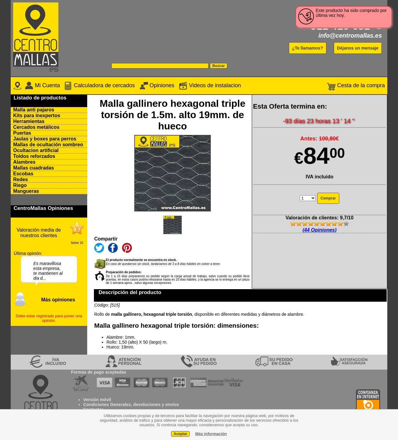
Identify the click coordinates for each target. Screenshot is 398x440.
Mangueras (26, 191)
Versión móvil (97, 399)
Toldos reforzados (34, 156)
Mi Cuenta (42, 85)
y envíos (170, 404)
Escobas (23, 173)
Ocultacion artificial (35, 150)
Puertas (22, 133)
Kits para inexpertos (36, 115)
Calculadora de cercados (99, 85)
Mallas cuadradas (33, 167)
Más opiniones (58, 299)
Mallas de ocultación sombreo (48, 144)
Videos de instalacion (209, 85)
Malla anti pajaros (33, 109)
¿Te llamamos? (307, 48)
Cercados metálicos (36, 127)
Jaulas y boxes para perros (44, 138)
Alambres (24, 162)
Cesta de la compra (356, 85)
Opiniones (157, 85)
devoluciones (146, 404)
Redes (20, 179)
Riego (20, 185)
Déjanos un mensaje (357, 48)
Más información (211, 433)
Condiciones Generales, (107, 404)
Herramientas (28, 121)
